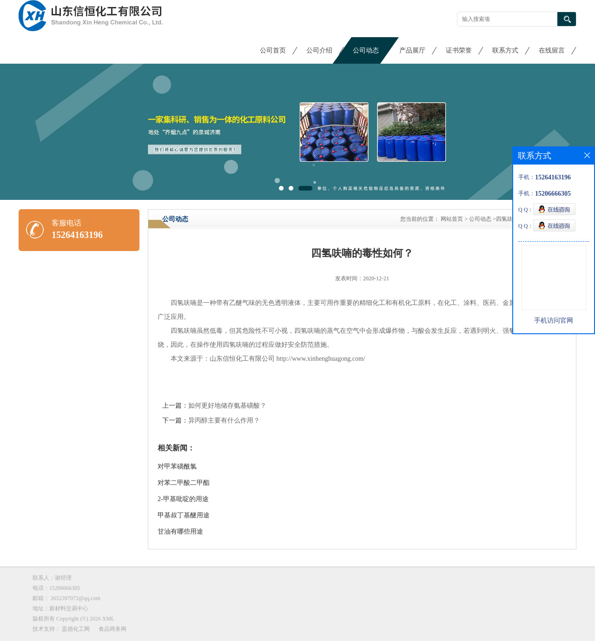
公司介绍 (319, 50)
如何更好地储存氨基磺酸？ (227, 405)
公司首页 (273, 50)
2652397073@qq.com (75, 598)
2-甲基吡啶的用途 (183, 499)
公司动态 (366, 50)
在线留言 (552, 50)
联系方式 (505, 50)
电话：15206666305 (56, 588)
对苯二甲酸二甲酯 (184, 482)
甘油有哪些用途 (180, 531)
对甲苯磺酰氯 (177, 466)
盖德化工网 (76, 629)
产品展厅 (412, 50)
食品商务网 (112, 629)
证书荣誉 (459, 50)
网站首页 (452, 219)
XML (108, 618)
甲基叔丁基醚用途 (184, 515)
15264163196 (77, 235)
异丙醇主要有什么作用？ (224, 420)
